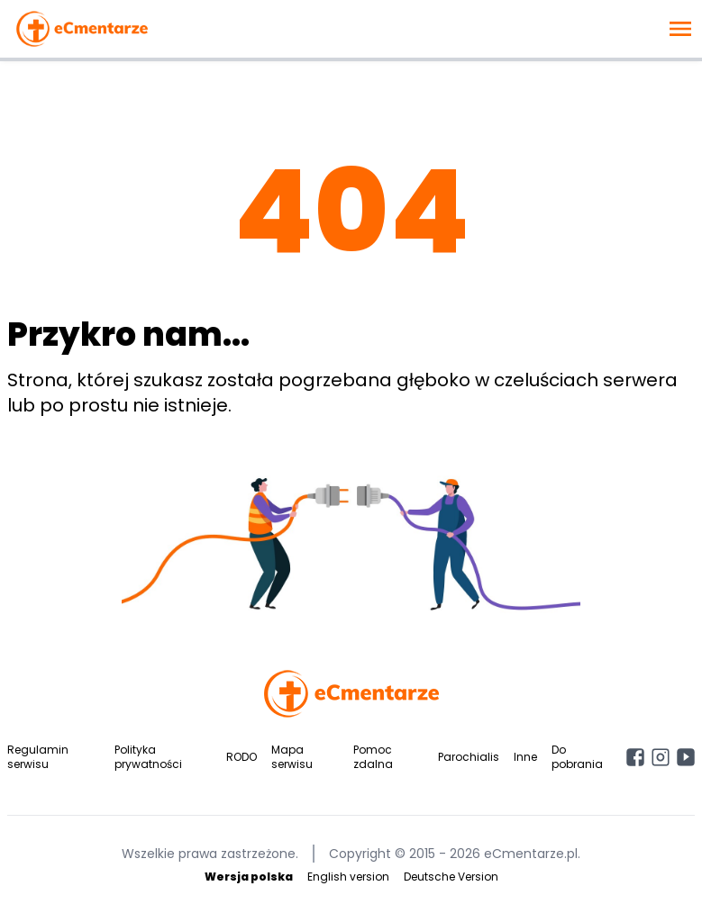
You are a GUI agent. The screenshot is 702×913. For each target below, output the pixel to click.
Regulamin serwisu (37, 757)
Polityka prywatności (148, 757)
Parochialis (468, 756)
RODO (241, 756)
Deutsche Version (451, 876)
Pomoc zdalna (373, 757)
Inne (525, 756)
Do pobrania (577, 757)
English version (348, 876)
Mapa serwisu (292, 757)
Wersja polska (249, 876)
